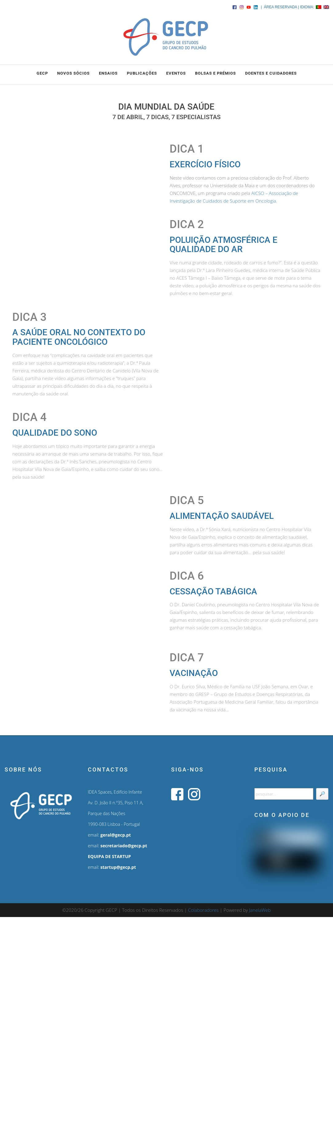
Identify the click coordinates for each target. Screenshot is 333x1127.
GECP (42, 73)
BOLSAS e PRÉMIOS (215, 73)
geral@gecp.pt (115, 835)
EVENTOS (176, 73)
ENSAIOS (108, 73)
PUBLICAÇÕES (142, 73)
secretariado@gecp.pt (123, 846)
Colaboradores (203, 910)
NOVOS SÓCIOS (73, 73)
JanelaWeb (260, 910)
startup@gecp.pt (118, 867)
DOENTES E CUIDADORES (271, 73)
